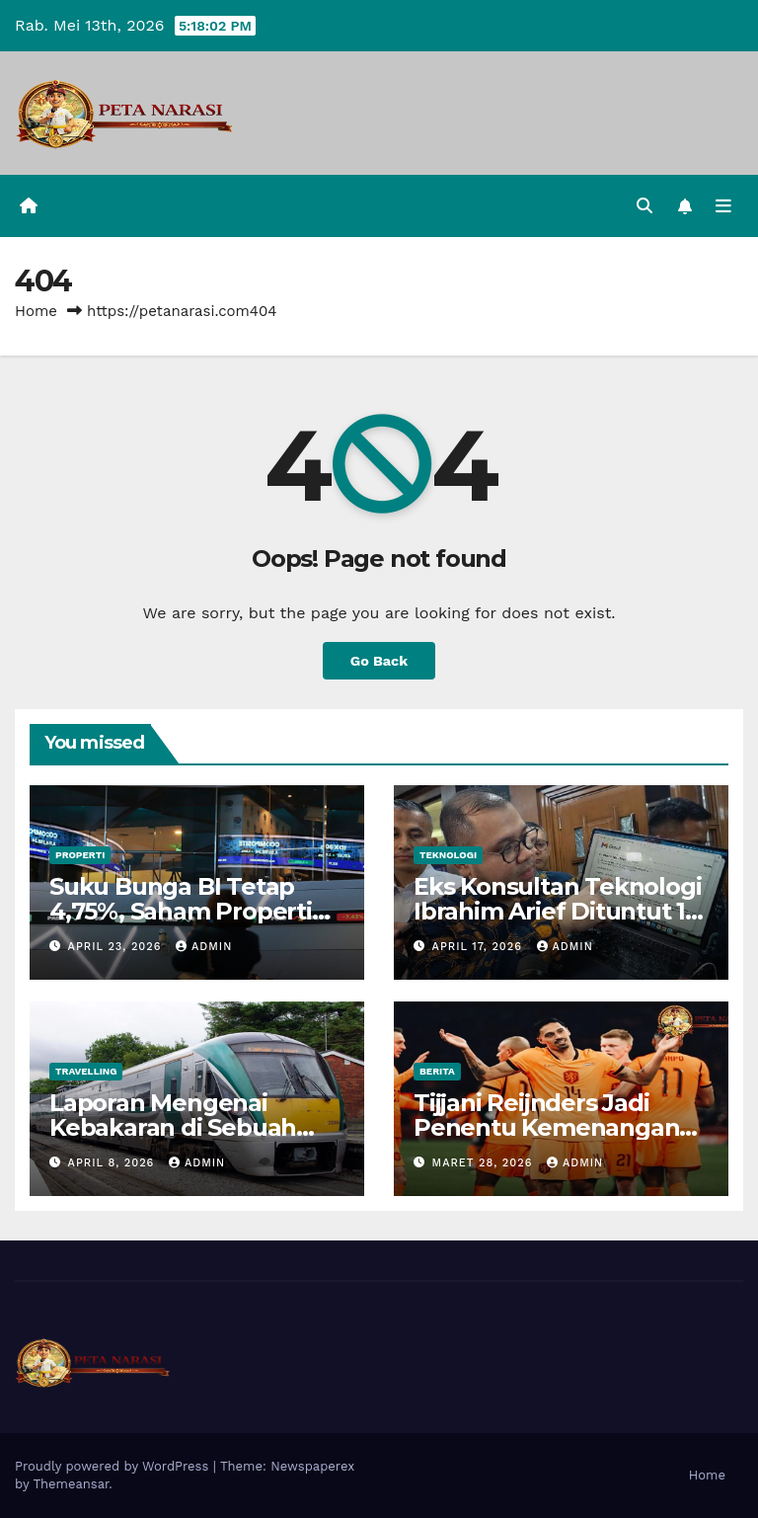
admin (204, 946)
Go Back (379, 661)
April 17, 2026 (479, 946)
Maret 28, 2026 (484, 1163)
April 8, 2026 (113, 1163)
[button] (644, 206)
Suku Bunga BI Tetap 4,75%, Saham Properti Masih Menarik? (180, 911)
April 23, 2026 (117, 946)
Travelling (85, 1071)
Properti (80, 854)
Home (36, 311)
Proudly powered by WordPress (114, 1466)
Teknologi (448, 854)
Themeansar (71, 1484)
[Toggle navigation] (723, 206)
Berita (437, 1071)
